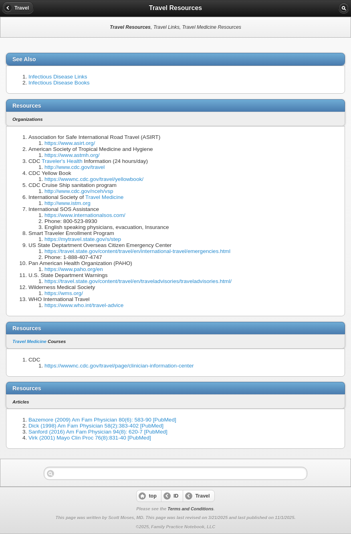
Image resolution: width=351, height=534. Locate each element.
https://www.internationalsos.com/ (84, 215)
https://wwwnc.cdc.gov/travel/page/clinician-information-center (119, 366)
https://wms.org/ (63, 293)
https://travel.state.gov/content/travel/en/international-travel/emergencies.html (137, 251)
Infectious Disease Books (59, 83)
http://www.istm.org (67, 203)
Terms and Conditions (190, 508)
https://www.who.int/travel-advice (83, 305)
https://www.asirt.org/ (69, 143)
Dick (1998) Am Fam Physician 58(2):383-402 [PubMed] (95, 426)
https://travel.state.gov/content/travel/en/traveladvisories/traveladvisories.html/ (138, 281)
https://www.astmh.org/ (72, 155)
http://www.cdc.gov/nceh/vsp (78, 191)
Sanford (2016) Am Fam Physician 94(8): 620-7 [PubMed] (97, 432)
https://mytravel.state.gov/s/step (82, 239)
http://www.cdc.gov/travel (74, 167)
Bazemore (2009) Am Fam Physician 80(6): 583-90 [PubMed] (102, 420)
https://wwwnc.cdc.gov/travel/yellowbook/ (93, 179)
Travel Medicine (104, 197)
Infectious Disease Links (57, 77)
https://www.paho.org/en (73, 269)
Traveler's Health (62, 161)
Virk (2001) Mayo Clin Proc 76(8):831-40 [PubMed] (89, 438)
